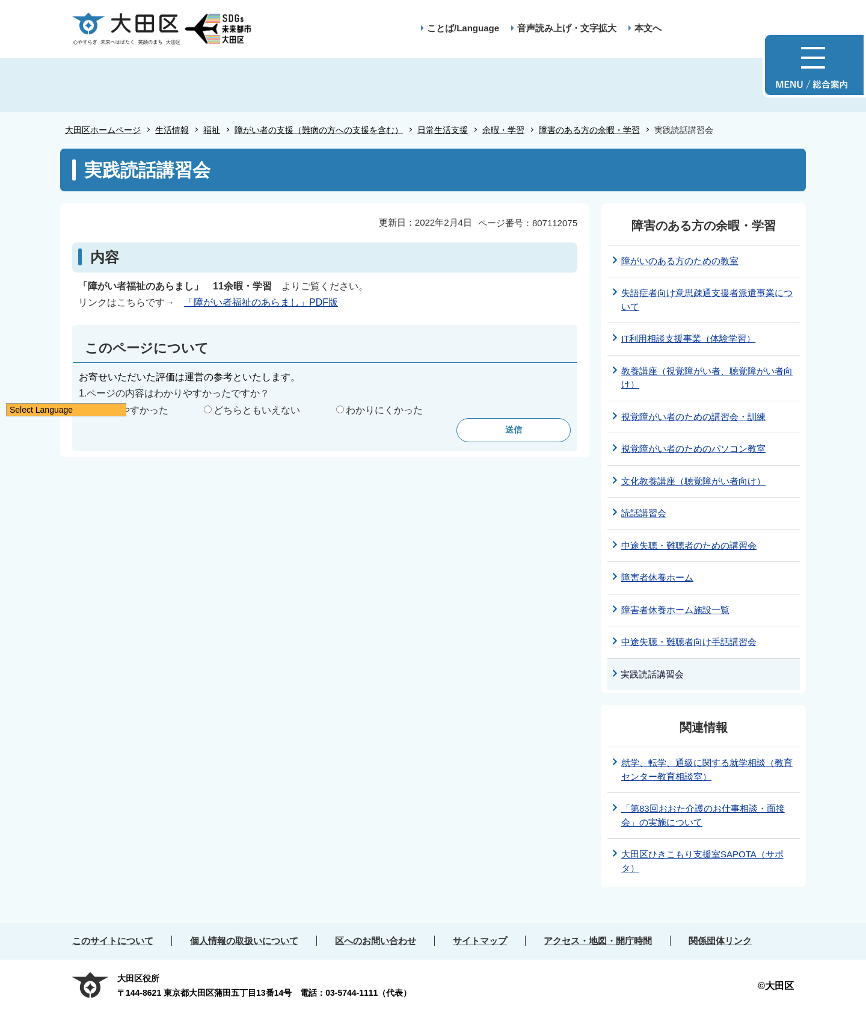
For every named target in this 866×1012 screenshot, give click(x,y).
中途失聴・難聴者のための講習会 (689, 545)
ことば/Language (463, 28)
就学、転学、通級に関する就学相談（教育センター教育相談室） (707, 769)
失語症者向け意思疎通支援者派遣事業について (707, 300)
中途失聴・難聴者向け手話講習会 (689, 642)
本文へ (648, 28)
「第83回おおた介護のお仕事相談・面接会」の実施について (703, 815)
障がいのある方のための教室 (680, 261)
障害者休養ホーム (657, 577)
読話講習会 (643, 513)
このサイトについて (112, 941)
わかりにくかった (384, 410)
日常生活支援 (442, 130)
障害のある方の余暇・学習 (589, 130)
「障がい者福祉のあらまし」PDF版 (261, 302)
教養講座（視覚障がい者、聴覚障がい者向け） (707, 378)
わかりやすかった (129, 410)
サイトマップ (480, 941)
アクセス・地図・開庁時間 (598, 941)
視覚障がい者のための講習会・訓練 (693, 417)
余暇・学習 (503, 130)
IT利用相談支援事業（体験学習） (688, 338)
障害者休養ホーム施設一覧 (675, 610)
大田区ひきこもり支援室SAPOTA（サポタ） (702, 861)
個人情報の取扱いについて (244, 941)
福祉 (211, 130)
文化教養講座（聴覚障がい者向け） (693, 481)
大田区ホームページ (103, 130)
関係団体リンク (720, 941)
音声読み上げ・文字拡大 (566, 28)
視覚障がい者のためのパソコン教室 (693, 448)
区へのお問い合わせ (375, 941)
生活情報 (172, 130)
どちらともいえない (256, 410)
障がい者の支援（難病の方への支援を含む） (319, 130)
